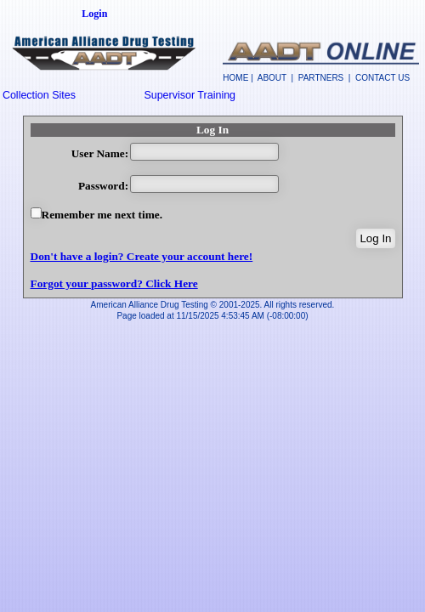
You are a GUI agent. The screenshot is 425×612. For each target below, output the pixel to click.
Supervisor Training (189, 95)
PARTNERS (321, 77)
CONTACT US (382, 77)
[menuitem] (72, 95)
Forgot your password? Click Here (114, 283)
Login (94, 14)
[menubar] (142, 95)
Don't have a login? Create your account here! (142, 256)
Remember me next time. (102, 214)
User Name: (99, 153)
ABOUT (272, 77)
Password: (103, 185)
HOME (235, 77)
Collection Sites (39, 95)
